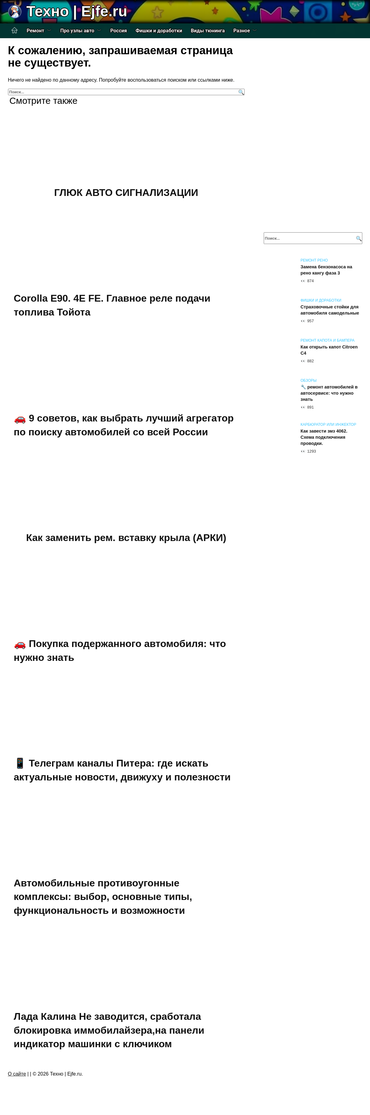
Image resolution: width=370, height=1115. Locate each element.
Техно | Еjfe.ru (76, 11)
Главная (14, 30)
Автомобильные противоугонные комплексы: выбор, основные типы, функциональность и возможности (103, 896)
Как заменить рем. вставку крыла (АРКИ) (126, 537)
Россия (118, 31)
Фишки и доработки (159, 31)
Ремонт (35, 31)
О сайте (17, 1073)
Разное (242, 31)
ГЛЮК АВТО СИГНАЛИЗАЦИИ (126, 192)
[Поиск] (240, 92)
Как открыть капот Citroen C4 (329, 350)
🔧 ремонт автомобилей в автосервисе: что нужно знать (329, 393)
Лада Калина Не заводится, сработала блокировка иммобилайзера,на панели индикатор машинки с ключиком (109, 1030)
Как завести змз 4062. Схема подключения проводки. (324, 437)
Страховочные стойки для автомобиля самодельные (330, 309)
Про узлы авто (77, 31)
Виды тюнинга (208, 31)
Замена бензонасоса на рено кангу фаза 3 (326, 269)
